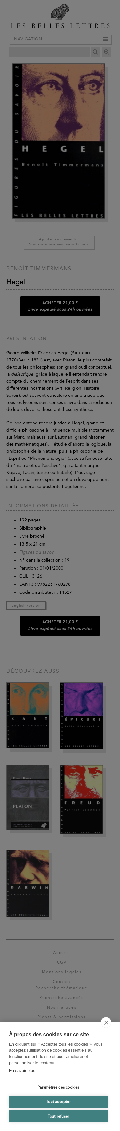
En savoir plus (22, 1070)
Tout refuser (58, 1116)
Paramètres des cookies (58, 1087)
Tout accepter (58, 1102)
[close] (106, 1022)
